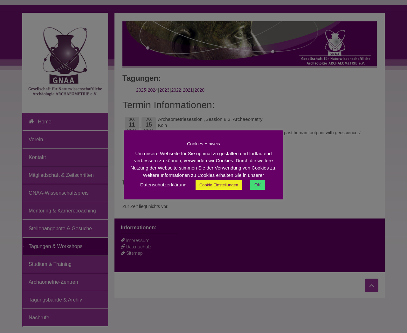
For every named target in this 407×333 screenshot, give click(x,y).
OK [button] (257, 184)
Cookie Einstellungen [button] (218, 185)
